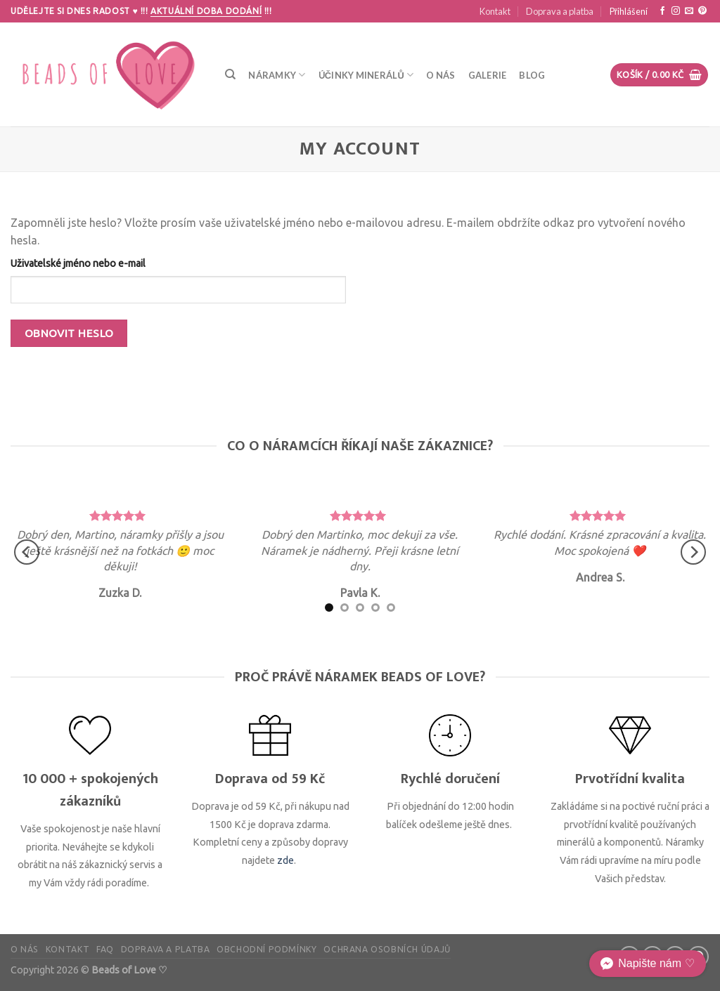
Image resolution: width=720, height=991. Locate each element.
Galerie (487, 75)
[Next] (693, 552)
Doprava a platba (559, 11)
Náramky (276, 74)
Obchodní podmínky (266, 949)
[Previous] (26, 552)
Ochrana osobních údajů (386, 949)
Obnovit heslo (69, 333)
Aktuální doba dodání (206, 10)
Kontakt (495, 11)
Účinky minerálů (366, 74)
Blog (532, 75)
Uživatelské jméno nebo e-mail (78, 263)
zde (285, 860)
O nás (440, 75)
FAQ (105, 949)
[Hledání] (230, 74)
